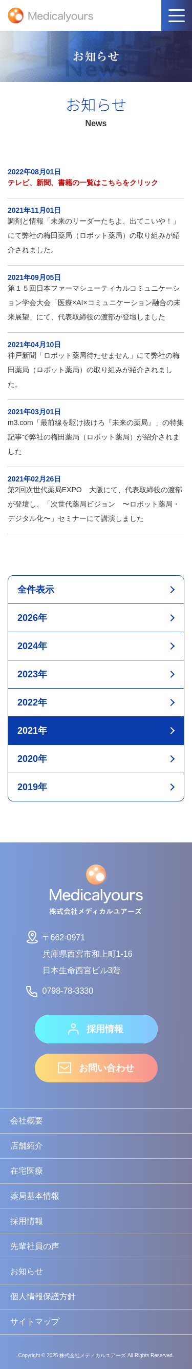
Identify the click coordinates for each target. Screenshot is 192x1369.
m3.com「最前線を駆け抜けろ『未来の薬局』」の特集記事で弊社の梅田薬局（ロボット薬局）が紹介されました (96, 431)
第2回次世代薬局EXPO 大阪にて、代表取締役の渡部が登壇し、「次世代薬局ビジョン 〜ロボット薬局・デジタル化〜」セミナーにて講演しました (96, 498)
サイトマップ (34, 1321)
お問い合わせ (96, 1068)
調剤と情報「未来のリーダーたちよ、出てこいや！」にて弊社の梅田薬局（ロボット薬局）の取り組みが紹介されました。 (96, 230)
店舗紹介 (26, 1145)
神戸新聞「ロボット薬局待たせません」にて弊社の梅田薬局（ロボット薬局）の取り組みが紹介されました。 (96, 364)
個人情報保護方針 (43, 1296)
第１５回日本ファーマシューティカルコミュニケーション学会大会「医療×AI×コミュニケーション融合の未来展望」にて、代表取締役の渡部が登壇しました (96, 297)
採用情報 (95, 1029)
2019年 (32, 787)
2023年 (32, 674)
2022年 (32, 702)
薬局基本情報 (34, 1196)
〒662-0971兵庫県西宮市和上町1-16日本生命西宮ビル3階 (79, 952)
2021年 (32, 731)
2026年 (32, 618)
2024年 (32, 646)
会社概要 (26, 1120)
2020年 (32, 759)
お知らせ (26, 1271)
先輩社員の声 (34, 1246)
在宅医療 (26, 1170)
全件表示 (35, 590)
